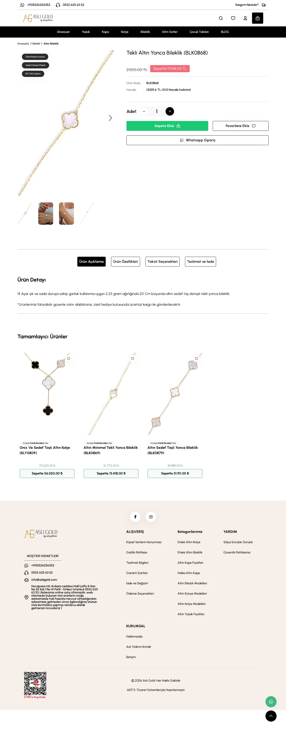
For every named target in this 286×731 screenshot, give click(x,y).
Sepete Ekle (167, 126)
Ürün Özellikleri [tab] (125, 261)
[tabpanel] (143, 291)
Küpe (105, 32)
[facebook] (134, 517)
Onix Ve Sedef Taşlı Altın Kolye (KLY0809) (45, 450)
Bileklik (145, 32)
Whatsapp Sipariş (197, 140)
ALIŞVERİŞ (135, 532)
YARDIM (230, 532)
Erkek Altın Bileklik (190, 553)
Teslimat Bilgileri (137, 564)
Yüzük (86, 32)
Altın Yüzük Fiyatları (191, 615)
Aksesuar (63, 32)
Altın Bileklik (51, 43)
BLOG (225, 32)
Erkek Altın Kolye (189, 543)
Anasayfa (23, 43)
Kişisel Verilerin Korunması (144, 543)
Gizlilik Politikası (136, 553)
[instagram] (151, 517)
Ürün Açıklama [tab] (91, 261)
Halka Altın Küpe (189, 574)
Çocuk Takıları (199, 32)
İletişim (131, 658)
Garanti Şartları (137, 574)
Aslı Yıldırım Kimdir (138, 648)
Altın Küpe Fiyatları (190, 564)
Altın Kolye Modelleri (192, 605)
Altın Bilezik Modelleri (192, 584)
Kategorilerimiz (190, 532)
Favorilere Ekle (241, 126)
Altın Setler (170, 32)
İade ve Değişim (137, 584)
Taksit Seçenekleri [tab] (162, 261)
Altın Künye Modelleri (192, 594)
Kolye (124, 32)
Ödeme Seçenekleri (140, 594)
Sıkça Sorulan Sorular (238, 543)
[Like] (68, 358)
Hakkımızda (134, 637)
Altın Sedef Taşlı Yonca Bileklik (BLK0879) (172, 450)
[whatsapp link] (271, 701)
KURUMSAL (135, 627)
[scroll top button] (271, 716)
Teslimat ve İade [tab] (200, 261)
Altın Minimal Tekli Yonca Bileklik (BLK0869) (111, 450)
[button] (110, 118)
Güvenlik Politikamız (236, 553)
